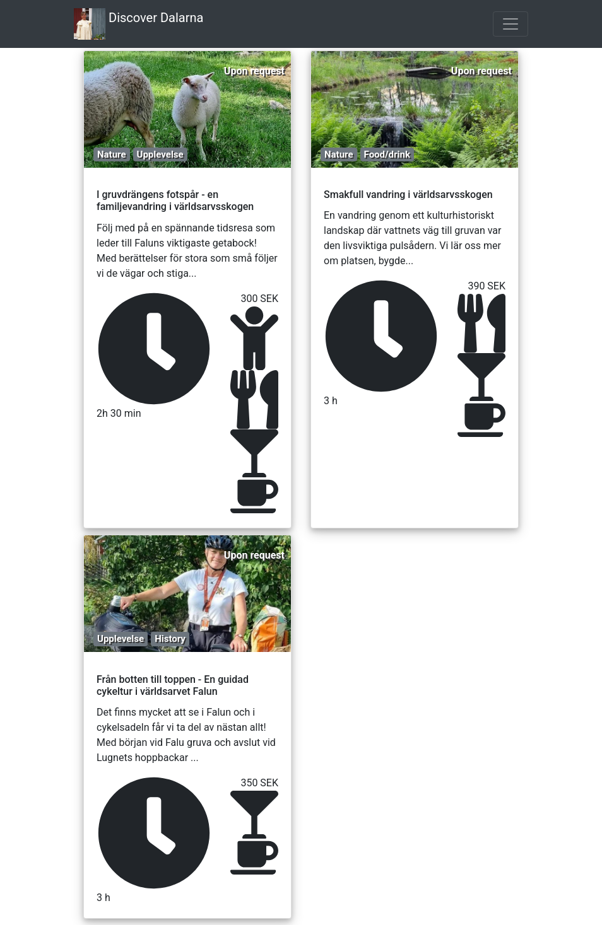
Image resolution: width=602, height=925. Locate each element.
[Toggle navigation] (510, 24)
